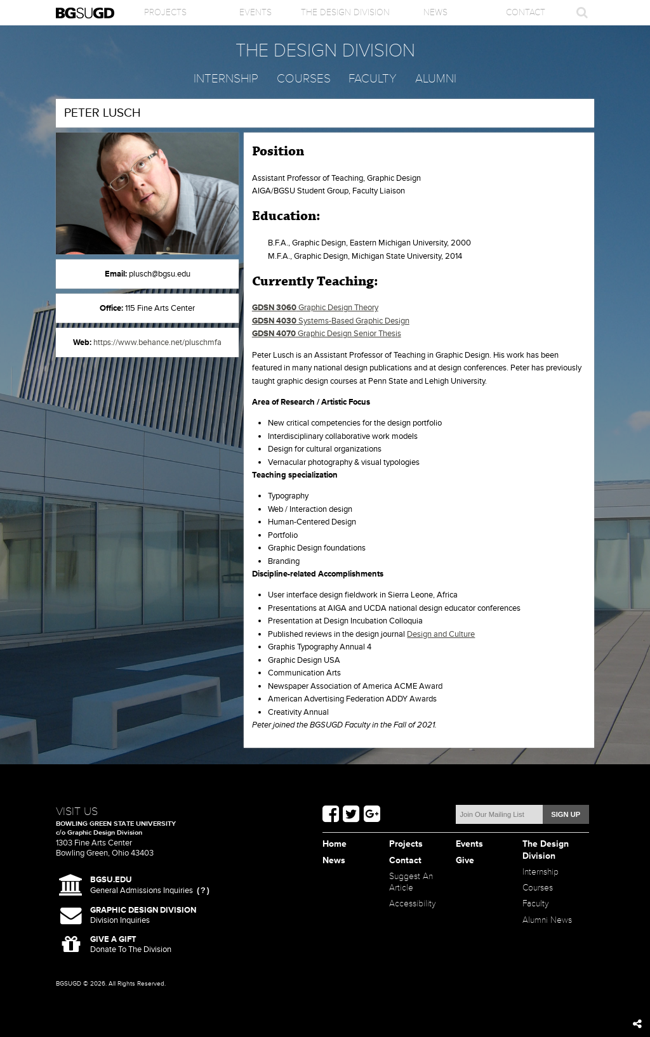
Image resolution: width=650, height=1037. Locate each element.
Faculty (372, 78)
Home (334, 843)
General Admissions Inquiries (141, 885)
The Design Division (345, 12)
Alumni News (547, 920)
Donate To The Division (130, 944)
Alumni (435, 78)
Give (465, 860)
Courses (304, 78)
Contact (525, 12)
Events (255, 12)
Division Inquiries (143, 915)
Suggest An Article (411, 882)
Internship (226, 78)
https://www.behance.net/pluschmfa (157, 342)
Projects (165, 12)
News (435, 12)
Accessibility (412, 903)
